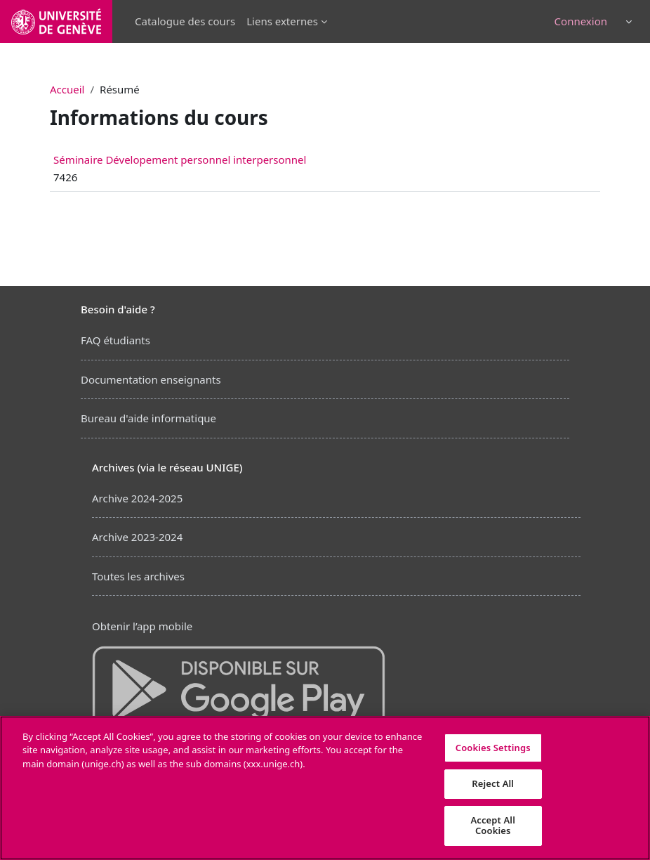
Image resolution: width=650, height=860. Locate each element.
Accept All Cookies (492, 826)
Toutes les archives (138, 576)
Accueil (67, 89)
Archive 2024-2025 (137, 498)
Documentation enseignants (151, 379)
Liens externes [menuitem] (282, 21)
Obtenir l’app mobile (142, 626)
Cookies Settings (493, 747)
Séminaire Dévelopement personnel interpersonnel (179, 159)
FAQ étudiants (115, 340)
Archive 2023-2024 (137, 537)
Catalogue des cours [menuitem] (185, 21)
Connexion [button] (581, 21)
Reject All (493, 783)
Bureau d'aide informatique (148, 418)
